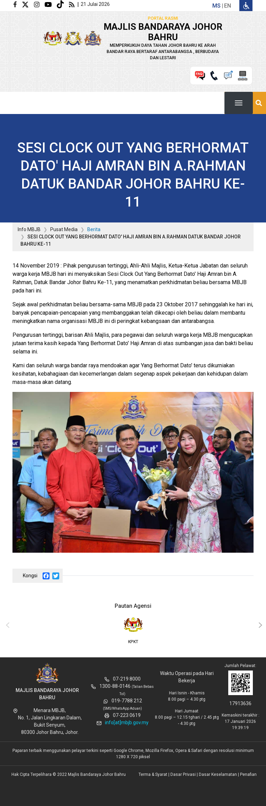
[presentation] (6, 625)
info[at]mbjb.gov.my (127, 722)
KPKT (133, 630)
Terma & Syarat (153, 774)
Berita (93, 229)
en (227, 5)
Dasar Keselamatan (218, 774)
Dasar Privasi (183, 774)
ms (216, 5)
